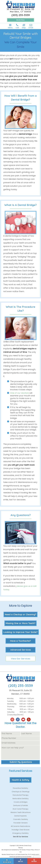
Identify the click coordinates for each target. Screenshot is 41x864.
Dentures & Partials (20, 805)
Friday (9, 709)
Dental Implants (20, 816)
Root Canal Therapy (20, 809)
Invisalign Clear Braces (20, 830)
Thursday (10, 706)
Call (17, 26)
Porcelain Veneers (21, 823)
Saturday (10, 712)
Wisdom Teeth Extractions (20, 812)
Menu (10, 26)
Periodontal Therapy (20, 795)
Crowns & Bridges (20, 802)
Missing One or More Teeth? (20, 623)
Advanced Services (20, 649)
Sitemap (20, 847)
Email (31, 26)
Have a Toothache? (20, 640)
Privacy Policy (30, 849)
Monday (10, 698)
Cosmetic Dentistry (20, 819)
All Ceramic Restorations (20, 826)
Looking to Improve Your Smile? (20, 632)
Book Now (20, 20)
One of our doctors (19, 393)
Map (24, 26)
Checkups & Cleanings (20, 792)
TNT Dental (22, 849)
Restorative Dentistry (21, 798)
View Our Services (20, 658)
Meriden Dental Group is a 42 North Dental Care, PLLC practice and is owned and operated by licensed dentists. (20, 855)
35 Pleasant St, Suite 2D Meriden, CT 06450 (20, 10)
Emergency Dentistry (20, 833)
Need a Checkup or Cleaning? (20, 614)
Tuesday (10, 701)
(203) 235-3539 (20, 15)
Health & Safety (20, 780)
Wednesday (12, 704)
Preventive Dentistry (20, 788)
